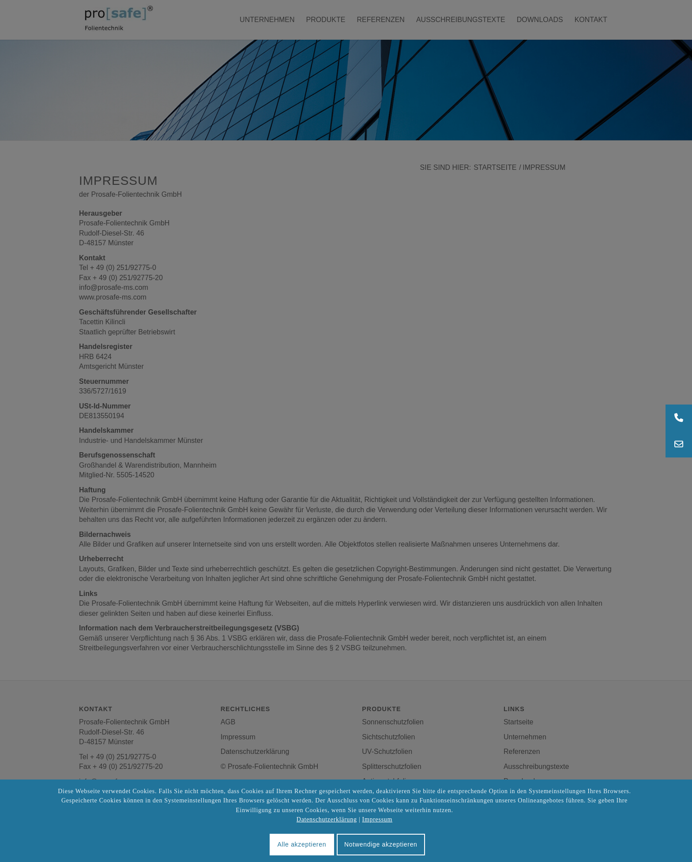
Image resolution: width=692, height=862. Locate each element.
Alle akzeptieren (301, 844)
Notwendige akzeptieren (380, 844)
